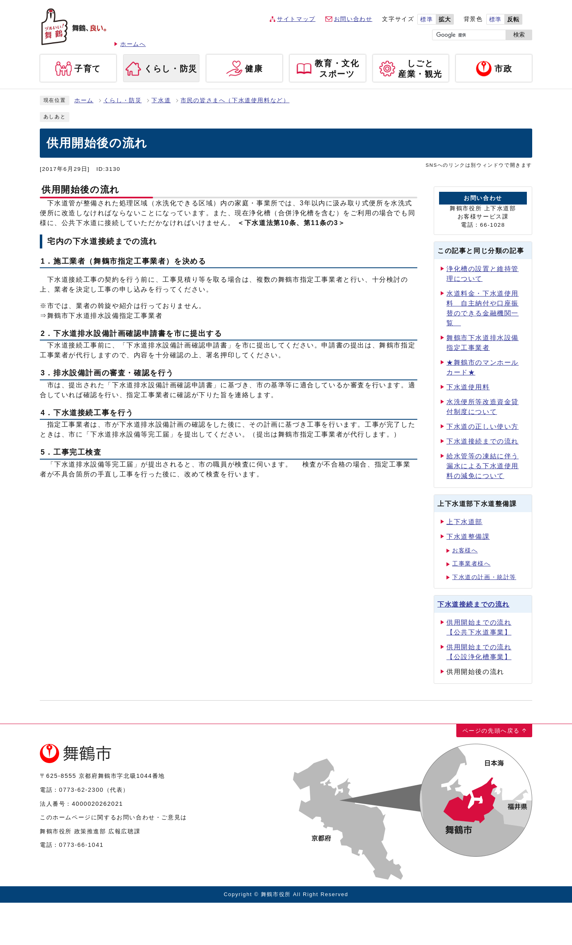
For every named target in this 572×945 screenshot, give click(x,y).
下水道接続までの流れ (482, 441)
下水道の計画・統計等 (484, 577)
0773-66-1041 (81, 845)
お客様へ (465, 550)
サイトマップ (296, 19)
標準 (426, 19)
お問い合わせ (353, 19)
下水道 (161, 100)
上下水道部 (464, 521)
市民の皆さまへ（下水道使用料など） (235, 100)
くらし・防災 (122, 100)
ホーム (84, 100)
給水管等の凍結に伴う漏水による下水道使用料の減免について (482, 466)
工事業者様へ (471, 564)
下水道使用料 (468, 387)
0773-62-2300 (81, 789)
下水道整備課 (468, 536)
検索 (519, 35)
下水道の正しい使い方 (482, 426)
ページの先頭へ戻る (491, 730)
